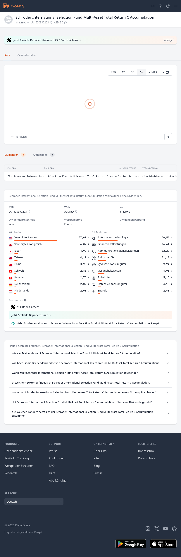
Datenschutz (146, 458)
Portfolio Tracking (16, 458)
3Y (132, 72)
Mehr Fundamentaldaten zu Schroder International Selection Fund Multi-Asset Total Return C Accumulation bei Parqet (87, 323)
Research (10, 473)
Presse (98, 473)
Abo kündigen (58, 480)
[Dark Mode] (160, 6)
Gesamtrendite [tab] (26, 55)
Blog (97, 466)
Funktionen (57, 458)
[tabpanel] (90, 104)
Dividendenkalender (18, 451)
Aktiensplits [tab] (44, 155)
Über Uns (100, 451)
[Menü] (176, 6)
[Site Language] (153, 6)
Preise (53, 451)
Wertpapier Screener (18, 466)
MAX (152, 72)
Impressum (146, 451)
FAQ (51, 466)
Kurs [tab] (7, 55)
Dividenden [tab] (15, 155)
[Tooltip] (25, 300)
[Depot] (168, 6)
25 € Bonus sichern (27, 307)
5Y (141, 72)
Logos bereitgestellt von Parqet (23, 532)
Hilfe (52, 473)
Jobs (96, 458)
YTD (113, 72)
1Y (123, 72)
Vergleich (18, 137)
